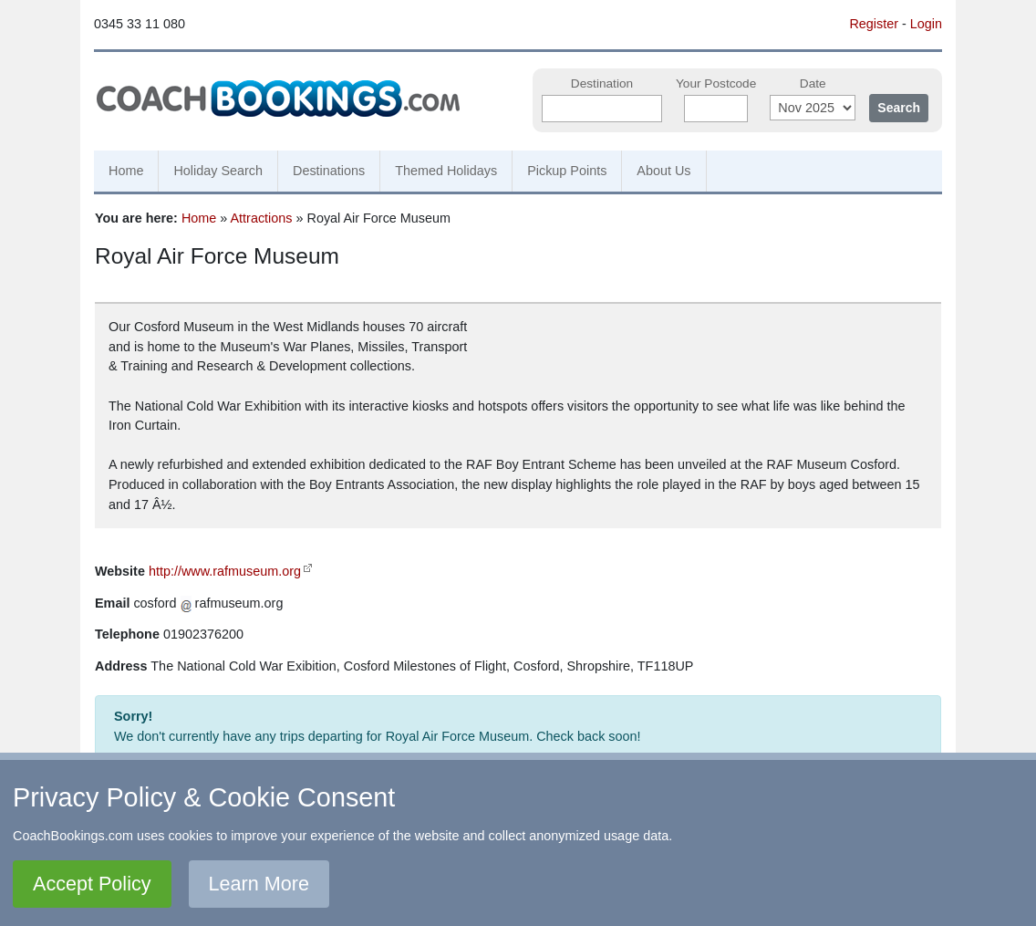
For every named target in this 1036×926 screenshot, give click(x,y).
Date (813, 83)
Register (873, 23)
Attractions (262, 218)
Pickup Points (566, 170)
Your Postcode (716, 83)
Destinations (329, 170)
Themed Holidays (446, 170)
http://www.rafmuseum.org (225, 571)
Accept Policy (92, 883)
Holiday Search (218, 170)
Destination (602, 83)
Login (926, 23)
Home (126, 170)
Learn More (259, 883)
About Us (663, 170)
